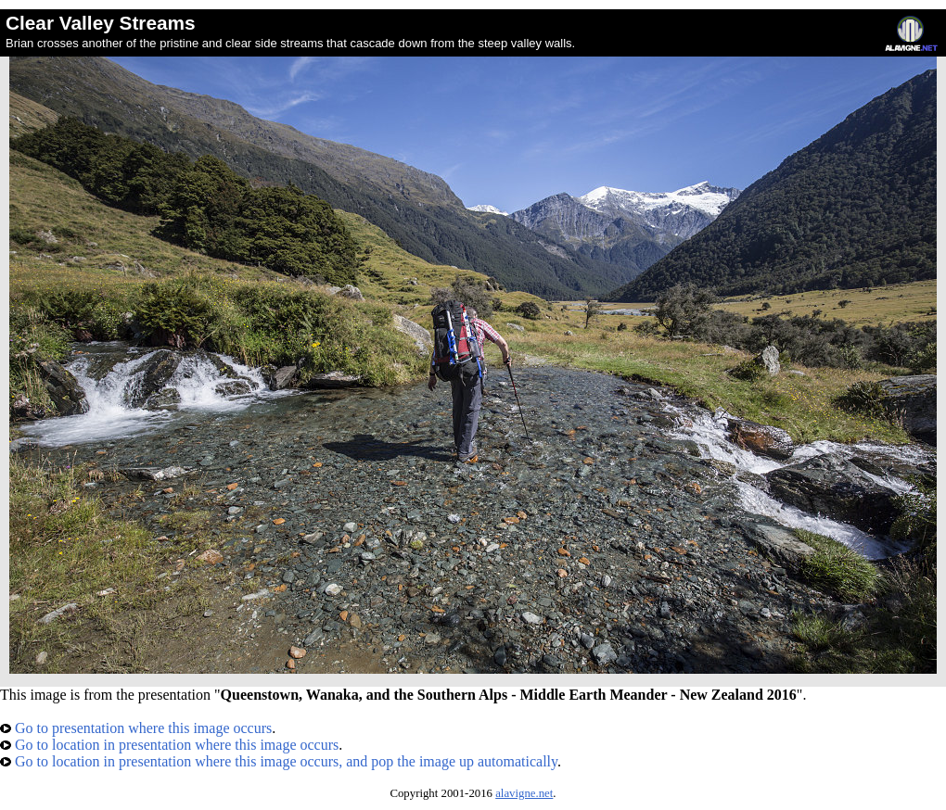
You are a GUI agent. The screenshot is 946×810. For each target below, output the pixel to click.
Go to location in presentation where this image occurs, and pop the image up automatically (278, 761)
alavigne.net (524, 793)
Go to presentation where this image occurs (136, 728)
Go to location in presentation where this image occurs (169, 745)
